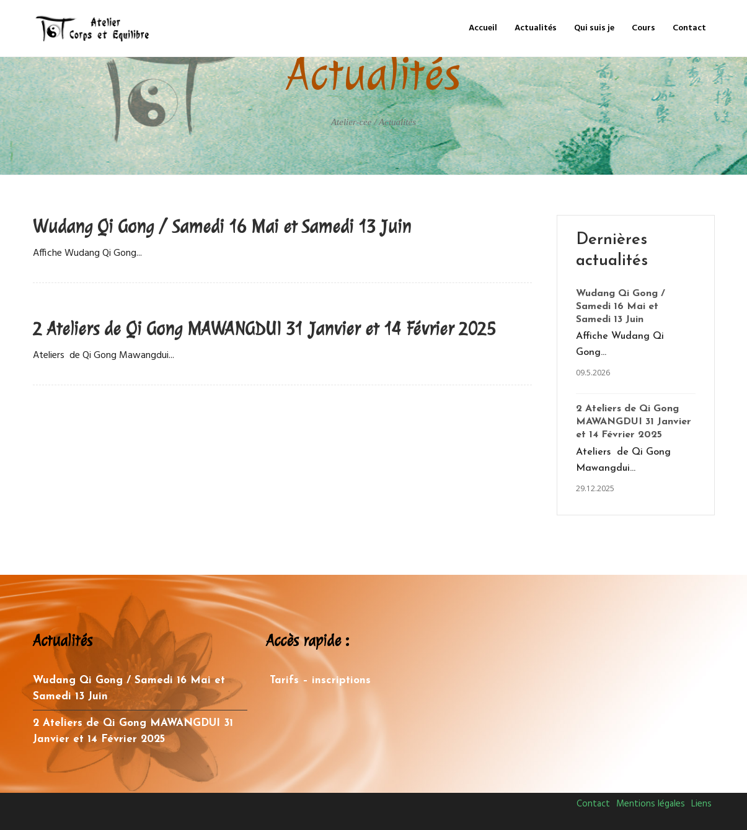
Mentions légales (650, 804)
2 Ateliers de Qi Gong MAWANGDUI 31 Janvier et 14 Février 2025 (264, 329)
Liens (701, 804)
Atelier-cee (351, 122)
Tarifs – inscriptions (320, 680)
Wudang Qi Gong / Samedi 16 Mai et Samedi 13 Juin (222, 227)
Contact (593, 804)
